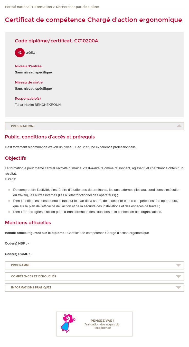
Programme (20, 265)
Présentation (22, 126)
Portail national (18, 7)
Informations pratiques (31, 287)
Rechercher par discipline (77, 7)
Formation (43, 7)
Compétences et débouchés (33, 276)
